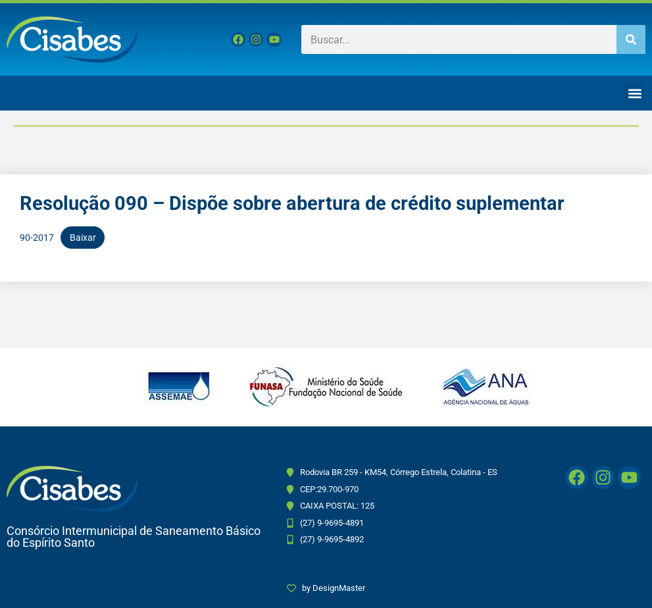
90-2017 (37, 237)
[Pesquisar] (630, 39)
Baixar (83, 237)
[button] (634, 93)
